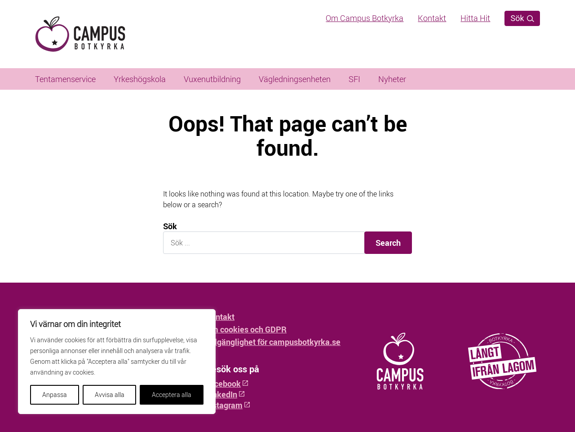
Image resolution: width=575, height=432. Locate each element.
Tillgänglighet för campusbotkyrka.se (273, 341)
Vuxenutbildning (212, 79)
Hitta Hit (475, 18)
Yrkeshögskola (140, 79)
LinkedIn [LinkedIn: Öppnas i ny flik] (225, 394)
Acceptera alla (171, 394)
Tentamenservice (65, 79)
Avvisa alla (109, 394)
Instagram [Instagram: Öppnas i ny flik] (228, 405)
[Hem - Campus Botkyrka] (95, 34)
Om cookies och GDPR (246, 329)
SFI (354, 79)
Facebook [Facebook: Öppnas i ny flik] (227, 383)
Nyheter (392, 79)
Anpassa (54, 394)
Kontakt (432, 18)
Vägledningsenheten (295, 79)
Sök (522, 18)
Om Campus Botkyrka (364, 18)
